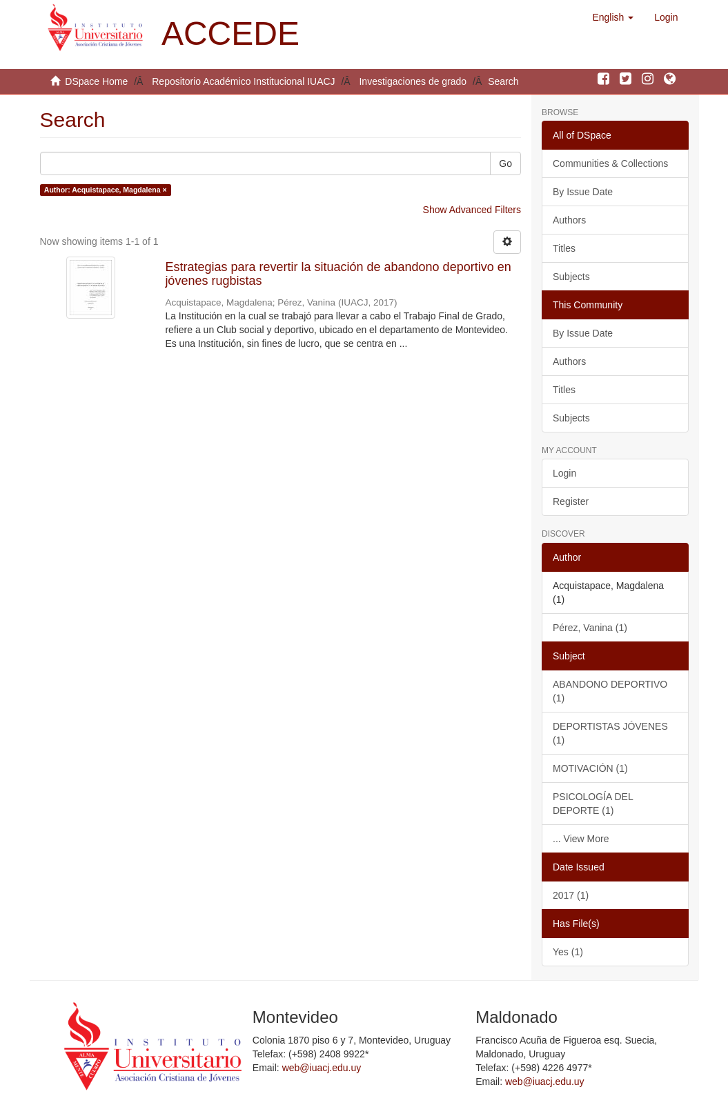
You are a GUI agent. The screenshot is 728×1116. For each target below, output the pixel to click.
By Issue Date (583, 191)
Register (571, 501)
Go (505, 163)
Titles (564, 248)
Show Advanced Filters (472, 209)
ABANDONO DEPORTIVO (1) (610, 691)
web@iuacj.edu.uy (322, 1067)
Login (564, 473)
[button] (613, 17)
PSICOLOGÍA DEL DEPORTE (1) (593, 803)
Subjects (571, 276)
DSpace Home (96, 81)
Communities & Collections (610, 163)
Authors (569, 220)
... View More (581, 838)
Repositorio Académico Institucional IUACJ (243, 81)
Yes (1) (568, 951)
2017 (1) (571, 895)
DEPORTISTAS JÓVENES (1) (610, 733)
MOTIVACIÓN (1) (590, 768)
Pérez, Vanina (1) (590, 627)
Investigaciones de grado (412, 81)
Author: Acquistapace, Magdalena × (105, 190)
